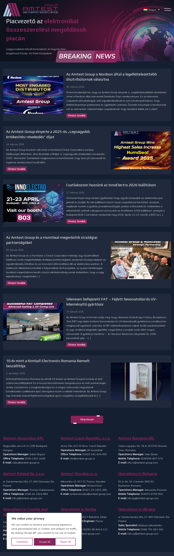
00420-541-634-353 (94, 423)
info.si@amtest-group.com (27, 507)
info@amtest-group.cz (82, 427)
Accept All (66, 541)
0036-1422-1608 (35, 427)
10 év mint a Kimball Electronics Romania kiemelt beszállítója (58, 339)
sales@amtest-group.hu (25, 431)
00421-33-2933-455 (94, 458)
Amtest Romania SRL (136, 407)
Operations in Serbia (78, 478)
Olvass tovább (53, 115)
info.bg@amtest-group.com (143, 467)
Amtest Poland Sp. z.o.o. (24, 442)
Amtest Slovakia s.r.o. (79, 442)
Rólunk (88, 536)
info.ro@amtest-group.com (142, 431)
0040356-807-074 (152, 427)
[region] (44, 531)
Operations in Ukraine (137, 478)
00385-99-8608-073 (37, 503)
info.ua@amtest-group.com (142, 502)
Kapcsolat (106, 536)
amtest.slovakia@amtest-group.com (90, 462)
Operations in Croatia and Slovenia (25, 480)
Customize (22, 541)
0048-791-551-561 (152, 498)
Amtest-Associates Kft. (23, 407)
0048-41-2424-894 (36, 462)
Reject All (44, 541)
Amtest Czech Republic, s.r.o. (85, 407)
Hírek (88, 541)
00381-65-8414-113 (95, 498)
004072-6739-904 (152, 462)
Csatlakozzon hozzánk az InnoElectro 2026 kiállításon (88, 181)
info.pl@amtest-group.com (27, 467)
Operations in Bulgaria (137, 442)
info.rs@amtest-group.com (85, 502)
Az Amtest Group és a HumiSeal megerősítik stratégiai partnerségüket (65, 229)
